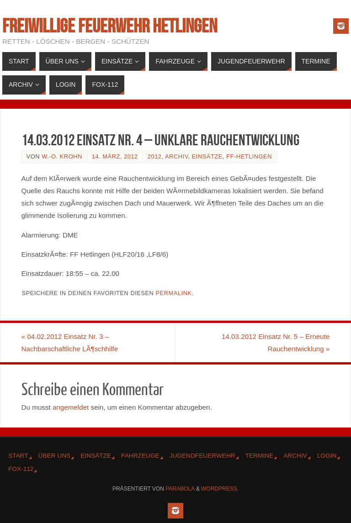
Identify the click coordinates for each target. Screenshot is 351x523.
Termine (259, 455)
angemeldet (71, 407)
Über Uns (54, 455)
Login (327, 455)
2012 (155, 156)
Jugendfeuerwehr (202, 455)
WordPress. (220, 489)
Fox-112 (20, 468)
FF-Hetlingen (249, 156)
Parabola (179, 489)
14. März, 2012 (115, 156)
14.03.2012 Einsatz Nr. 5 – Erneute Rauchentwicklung (276, 343)
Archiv (176, 156)
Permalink (174, 293)
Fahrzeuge (140, 455)
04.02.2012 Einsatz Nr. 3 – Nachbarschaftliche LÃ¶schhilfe (69, 343)
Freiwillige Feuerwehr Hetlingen (109, 25)
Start (18, 455)
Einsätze (207, 156)
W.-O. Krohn (62, 156)
